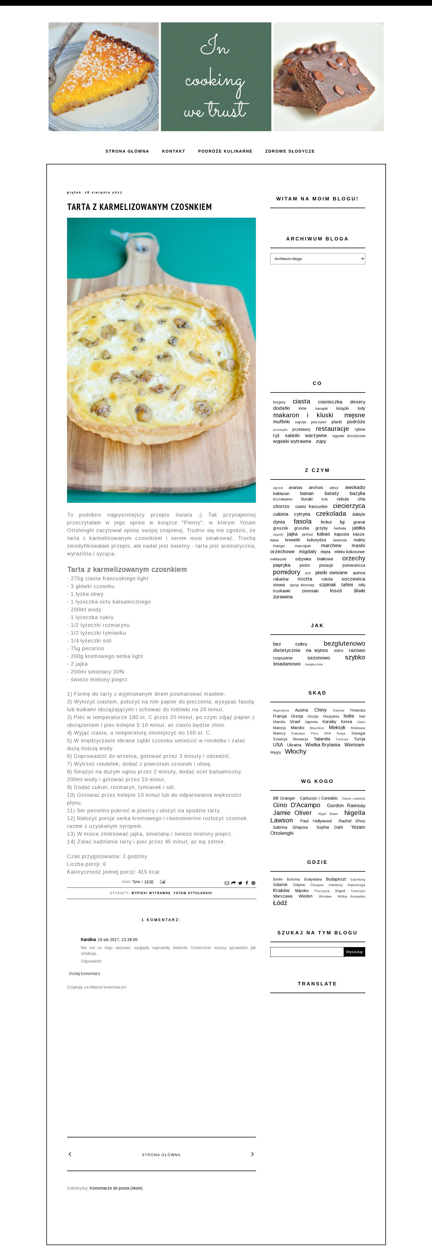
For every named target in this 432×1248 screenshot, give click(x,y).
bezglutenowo (344, 643)
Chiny (320, 710)
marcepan (303, 546)
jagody (278, 534)
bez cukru (290, 644)
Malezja (279, 728)
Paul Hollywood (316, 821)
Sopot (340, 891)
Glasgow (316, 885)
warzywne (316, 435)
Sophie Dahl (330, 827)
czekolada (331, 513)
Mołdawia (358, 728)
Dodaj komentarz (84, 973)
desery (357, 402)
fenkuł (326, 522)
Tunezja (342, 739)
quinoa (359, 572)
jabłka (358, 528)
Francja (280, 716)
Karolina (88, 939)
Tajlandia (322, 739)
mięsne (354, 415)
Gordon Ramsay (346, 805)
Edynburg (358, 879)
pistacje (326, 565)
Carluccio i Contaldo (319, 798)
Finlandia (357, 710)
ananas (295, 487)
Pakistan (298, 733)
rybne (360, 429)
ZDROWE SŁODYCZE (290, 151)
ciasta (301, 401)
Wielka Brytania (322, 745)
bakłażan (281, 493)
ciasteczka (330, 402)
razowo (357, 650)
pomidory (286, 572)
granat (359, 522)
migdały (307, 551)
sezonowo (318, 658)
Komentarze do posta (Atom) (116, 1188)
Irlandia (279, 722)
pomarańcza (353, 565)
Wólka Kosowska (351, 896)
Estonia (338, 710)
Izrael (295, 721)
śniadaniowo (287, 664)
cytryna (302, 514)
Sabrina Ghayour (291, 827)
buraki (307, 499)
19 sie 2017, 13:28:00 (118, 939)
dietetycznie (286, 650)
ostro (338, 650)
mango (279, 546)
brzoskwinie (282, 499)
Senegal (358, 733)
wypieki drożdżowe (348, 436)
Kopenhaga (356, 885)
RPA (327, 733)
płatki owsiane (331, 572)
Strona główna (127, 151)
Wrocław (325, 896)
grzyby (321, 528)
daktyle (358, 514)
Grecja (297, 716)
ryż (276, 435)
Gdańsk (280, 884)
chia (361, 499)
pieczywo (319, 422)
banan (307, 493)
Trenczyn (358, 891)
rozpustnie (283, 658)
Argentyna (281, 710)
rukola (327, 579)
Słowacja (300, 739)
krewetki (292, 540)
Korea (346, 721)
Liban (361, 722)
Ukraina (294, 745)
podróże (356, 421)
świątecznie (314, 664)
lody (361, 408)
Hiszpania (331, 716)
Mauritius (317, 728)
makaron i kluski (303, 415)
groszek (280, 528)
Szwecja (280, 739)
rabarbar (281, 579)
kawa (274, 540)
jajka (292, 534)
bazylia (357, 493)
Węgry (275, 752)
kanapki (321, 409)
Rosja (341, 733)
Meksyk (337, 727)
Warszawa (282, 896)
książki (342, 408)
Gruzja (312, 716)
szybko (355, 657)
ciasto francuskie (311, 506)
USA (278, 745)
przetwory (301, 429)
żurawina (283, 597)
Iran (362, 716)
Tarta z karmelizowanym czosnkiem (139, 206)
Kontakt (173, 151)
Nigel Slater (328, 813)
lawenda (340, 540)
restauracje (332, 428)
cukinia (280, 514)
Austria (301, 710)
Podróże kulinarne (225, 151)
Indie (348, 716)
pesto (305, 565)
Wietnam (354, 745)
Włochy (295, 751)
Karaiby (329, 721)
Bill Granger (284, 798)
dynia (279, 522)
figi (342, 522)
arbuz (334, 488)
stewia (279, 585)
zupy (321, 441)
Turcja (359, 739)
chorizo (281, 506)
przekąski (280, 429)
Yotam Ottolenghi (193, 893)
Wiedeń (306, 896)
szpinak (327, 584)
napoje (300, 422)
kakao (323, 534)
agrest (278, 488)
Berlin (278, 879)
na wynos (317, 650)
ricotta (305, 579)
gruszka (301, 528)
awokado (355, 487)
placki (337, 422)
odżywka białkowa (314, 559)
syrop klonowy (302, 585)
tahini (347, 584)
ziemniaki (310, 591)
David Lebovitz (353, 798)
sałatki (292, 435)
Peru (315, 733)
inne (303, 408)
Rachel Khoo (352, 821)
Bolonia (293, 879)
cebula (343, 499)
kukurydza (316, 540)
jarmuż (307, 534)
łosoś (336, 590)
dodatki (281, 408)
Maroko (298, 727)
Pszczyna (322, 891)
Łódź (280, 902)
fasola (303, 521)
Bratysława (313, 879)
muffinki (281, 421)
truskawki (281, 591)
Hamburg (335, 885)
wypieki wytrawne (151, 893)
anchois (316, 487)
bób (324, 499)
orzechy (353, 558)
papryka (281, 565)
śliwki (359, 590)
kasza (358, 534)
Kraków (281, 890)
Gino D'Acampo (297, 805)
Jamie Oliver (292, 812)
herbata (340, 528)
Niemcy (279, 733)
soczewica (353, 579)
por (308, 573)
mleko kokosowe (349, 551)
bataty (332, 493)
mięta (325, 551)
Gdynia (299, 885)
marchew (331, 545)
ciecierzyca (349, 505)
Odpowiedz (91, 961)
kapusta (341, 534)
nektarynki (278, 559)
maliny (359, 540)
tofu (362, 585)
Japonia (311, 722)
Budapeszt (336, 879)
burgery (279, 402)
